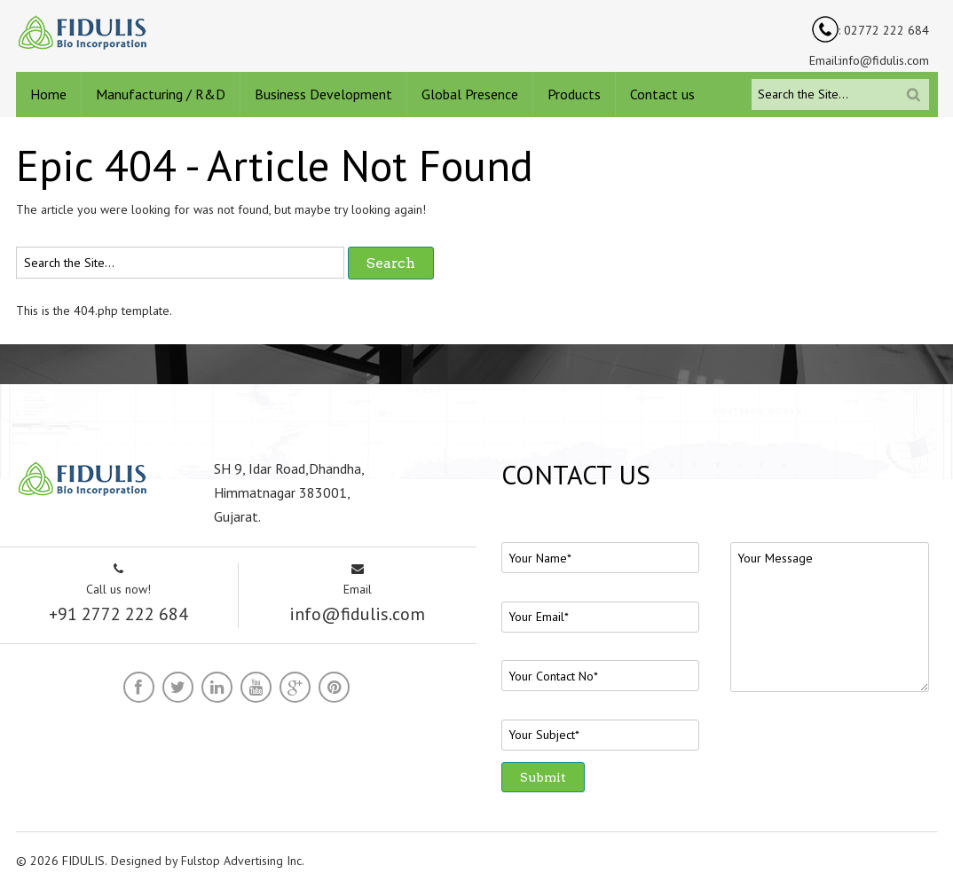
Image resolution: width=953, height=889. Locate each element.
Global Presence (469, 94)
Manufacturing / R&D (160, 94)
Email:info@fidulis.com (869, 60)
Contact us (662, 94)
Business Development (323, 94)
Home (48, 94)
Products (574, 94)
